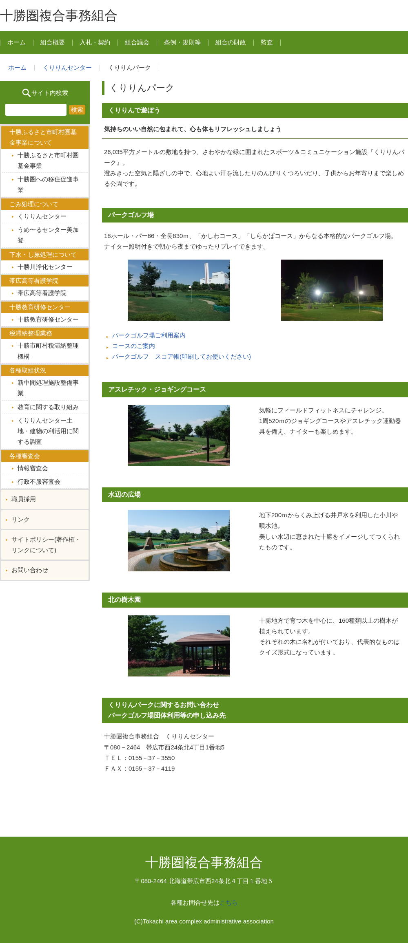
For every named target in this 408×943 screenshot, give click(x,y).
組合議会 (137, 42)
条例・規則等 (182, 42)
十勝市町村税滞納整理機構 (48, 350)
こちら (229, 902)
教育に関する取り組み (48, 406)
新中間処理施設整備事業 (48, 388)
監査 (267, 42)
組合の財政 (230, 42)
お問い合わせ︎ (29, 569)
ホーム (16, 42)
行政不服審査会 (39, 481)
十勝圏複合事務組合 (59, 15)
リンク (20, 519)
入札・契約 (95, 42)
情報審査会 (33, 468)
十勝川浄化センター (45, 266)
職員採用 (23, 499)
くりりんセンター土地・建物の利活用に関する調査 (48, 431)
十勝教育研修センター (48, 319)
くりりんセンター (67, 67)
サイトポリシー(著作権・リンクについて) (46, 544)
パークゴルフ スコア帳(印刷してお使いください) (181, 356)
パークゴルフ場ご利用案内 (149, 335)
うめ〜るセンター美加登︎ (48, 235)
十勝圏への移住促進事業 (48, 184)
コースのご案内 (133, 345)
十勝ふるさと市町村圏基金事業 (48, 160)
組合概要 (52, 42)
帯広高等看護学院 (42, 292)
